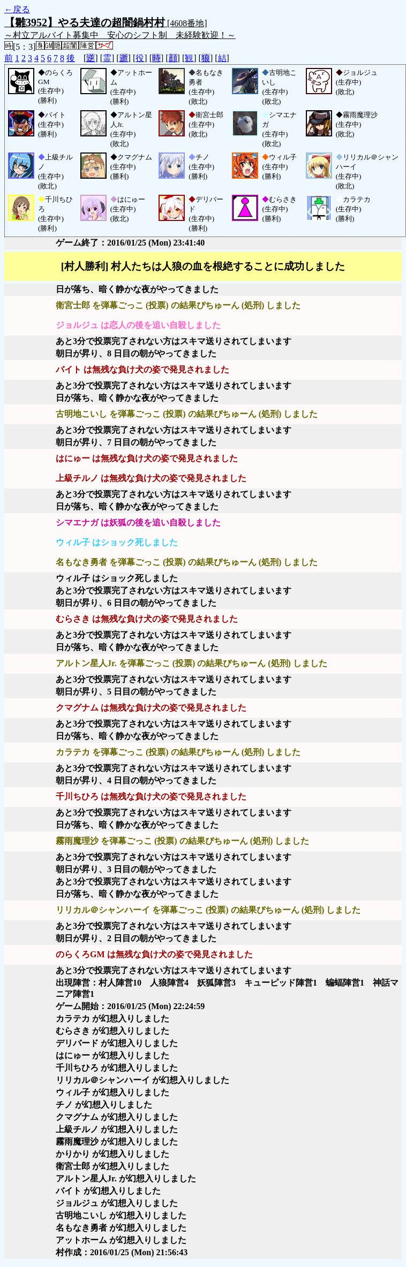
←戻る (17, 9)
